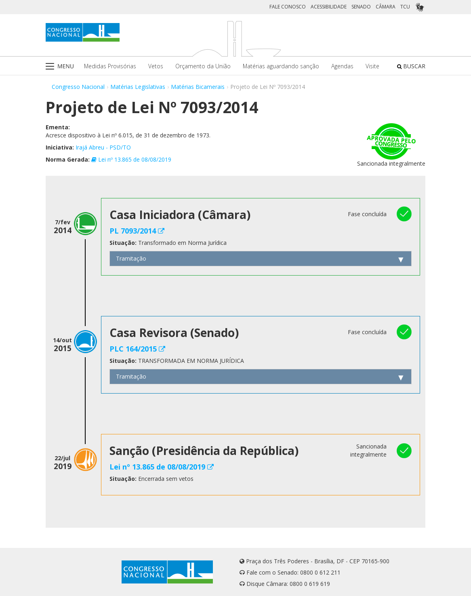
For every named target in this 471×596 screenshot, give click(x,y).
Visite (372, 66)
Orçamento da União (203, 66)
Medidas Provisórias (110, 66)
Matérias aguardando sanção (281, 66)
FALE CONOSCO (287, 6)
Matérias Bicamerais (198, 87)
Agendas (342, 66)
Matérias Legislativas (137, 87)
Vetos (155, 66)
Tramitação (131, 258)
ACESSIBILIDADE (329, 6)
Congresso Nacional (78, 87)
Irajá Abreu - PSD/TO (103, 147)
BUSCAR (411, 66)
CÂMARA (385, 6)
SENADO (361, 6)
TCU (405, 6)
